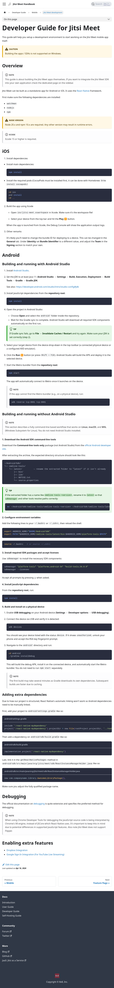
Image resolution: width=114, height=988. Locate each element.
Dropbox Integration (17, 850)
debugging (39, 803)
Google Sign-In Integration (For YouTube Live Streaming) (35, 854)
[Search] (101, 4)
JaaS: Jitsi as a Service (14, 960)
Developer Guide (10, 911)
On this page (10, 19)
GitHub (7, 956)
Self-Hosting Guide (11, 915)
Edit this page (11, 864)
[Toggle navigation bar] (4, 4)
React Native (83, 90)
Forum (6, 931)
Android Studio (21, 270)
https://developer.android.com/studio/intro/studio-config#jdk (47, 286)
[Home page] (4, 12)
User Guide (8, 906)
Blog (5, 951)
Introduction (8, 902)
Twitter (7, 935)
